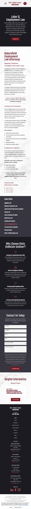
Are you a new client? (9, 342)
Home (15, 420)
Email (6, 338)
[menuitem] (15, 203)
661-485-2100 (15, 414)
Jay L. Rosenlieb (9, 191)
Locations (15, 432)
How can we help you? (9, 346)
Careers (15, 430)
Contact (15, 437)
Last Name (7, 330)
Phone (6, 334)
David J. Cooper (9, 188)
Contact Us (15, 39)
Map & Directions (15, 451)
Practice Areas (15, 427)
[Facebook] (15, 489)
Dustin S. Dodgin (9, 190)
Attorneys (15, 422)
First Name (7, 325)
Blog (15, 435)
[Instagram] (19, 489)
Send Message (15, 368)
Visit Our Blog (15, 399)
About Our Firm (15, 425)
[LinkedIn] (12, 489)
